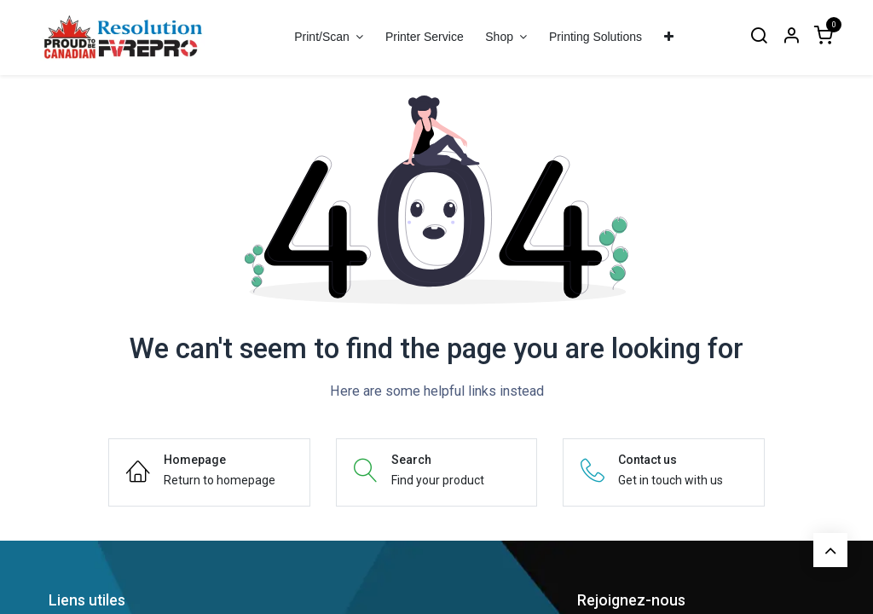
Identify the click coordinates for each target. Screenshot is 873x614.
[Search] (758, 37)
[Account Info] (791, 37)
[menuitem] (424, 37)
